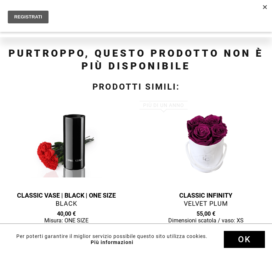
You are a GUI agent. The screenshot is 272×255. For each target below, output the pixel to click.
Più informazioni (112, 242)
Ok (244, 239)
